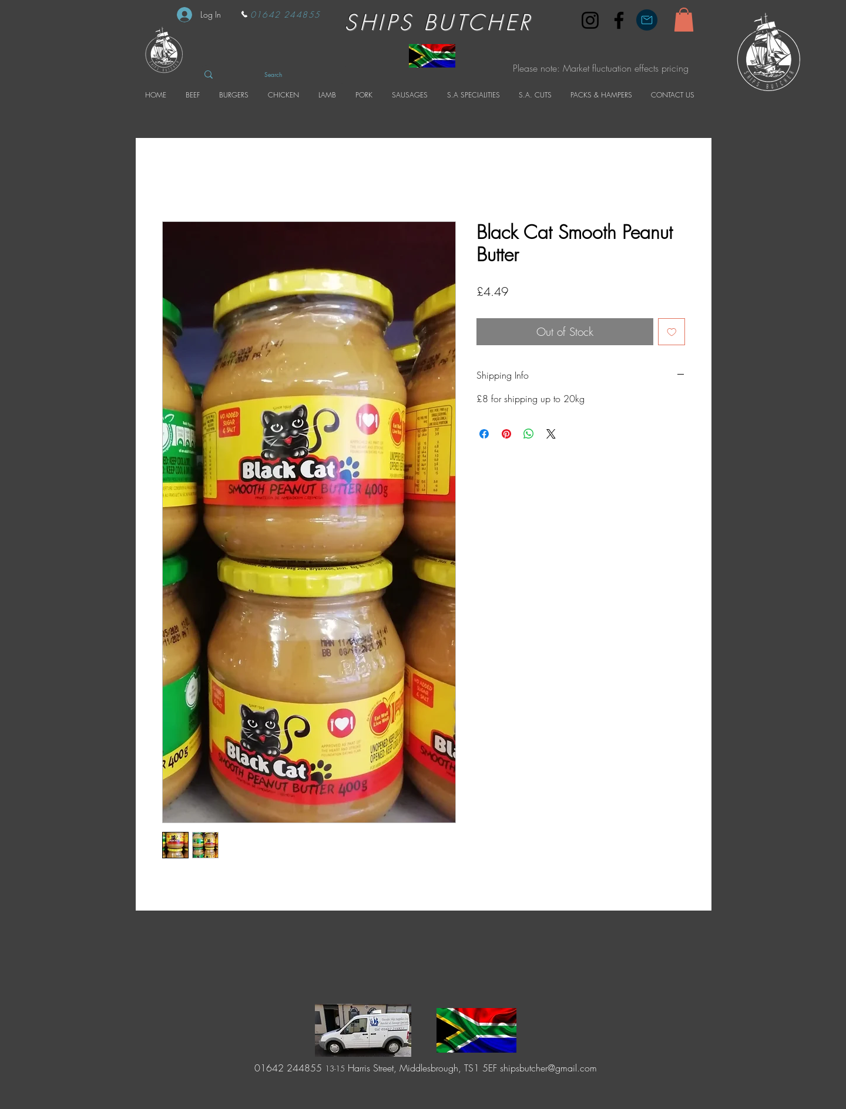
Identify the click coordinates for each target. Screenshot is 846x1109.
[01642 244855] (280, 14)
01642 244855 (286, 1067)
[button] (684, 20)
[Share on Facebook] (484, 434)
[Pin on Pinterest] (506, 434)
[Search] (273, 74)
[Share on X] (551, 434)
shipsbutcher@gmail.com (548, 1067)
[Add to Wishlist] (672, 332)
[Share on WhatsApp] (529, 434)
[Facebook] (618, 20)
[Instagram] (590, 20)
